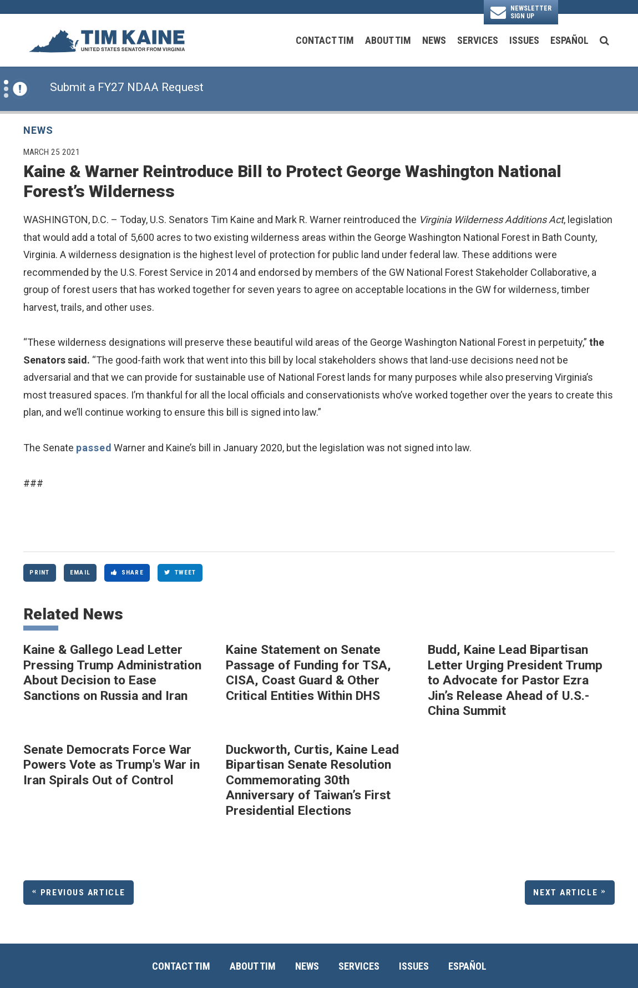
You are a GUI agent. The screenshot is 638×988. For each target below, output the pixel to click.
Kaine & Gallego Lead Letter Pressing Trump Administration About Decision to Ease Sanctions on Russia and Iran (112, 672)
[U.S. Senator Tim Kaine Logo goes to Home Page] (106, 40)
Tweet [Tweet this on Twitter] (180, 572)
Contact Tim (325, 40)
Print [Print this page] (39, 572)
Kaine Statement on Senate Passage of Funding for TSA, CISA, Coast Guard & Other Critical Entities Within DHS (308, 672)
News (434, 40)
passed (94, 447)
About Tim (388, 40)
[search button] (604, 40)
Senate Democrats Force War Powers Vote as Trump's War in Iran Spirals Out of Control (111, 765)
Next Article (565, 893)
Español (569, 40)
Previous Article (82, 893)
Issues (524, 40)
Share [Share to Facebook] (127, 572)
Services (477, 40)
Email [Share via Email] (80, 572)
